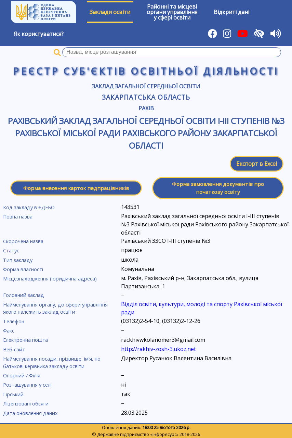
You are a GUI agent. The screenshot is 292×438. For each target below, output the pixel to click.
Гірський (13, 394)
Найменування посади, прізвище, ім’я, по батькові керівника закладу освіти (52, 362)
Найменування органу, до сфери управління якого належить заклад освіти (55, 308)
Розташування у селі (27, 384)
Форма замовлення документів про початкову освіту (218, 187)
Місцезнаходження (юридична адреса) (50, 278)
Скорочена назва (23, 241)
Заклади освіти (110, 12)
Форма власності (23, 269)
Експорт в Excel (256, 163)
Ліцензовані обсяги (26, 403)
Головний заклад (23, 295)
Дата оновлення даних (30, 413)
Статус (11, 250)
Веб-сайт (14, 349)
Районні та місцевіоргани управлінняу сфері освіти (172, 12)
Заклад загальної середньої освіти (146, 86)
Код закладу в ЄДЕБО (29, 207)
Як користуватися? (39, 34)
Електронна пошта (25, 340)
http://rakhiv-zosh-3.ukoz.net (158, 349)
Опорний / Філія (21, 375)
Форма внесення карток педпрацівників (76, 188)
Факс (8, 330)
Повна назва (17, 216)
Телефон (13, 321)
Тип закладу (17, 260)
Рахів (146, 108)
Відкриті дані (231, 12)
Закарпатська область (146, 97)
